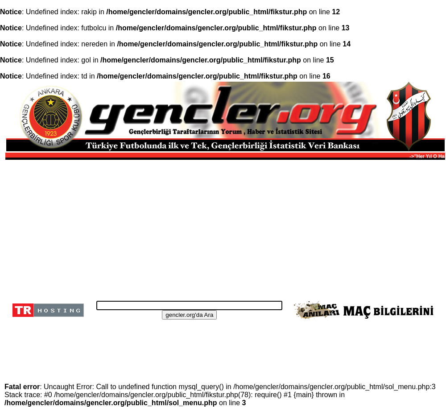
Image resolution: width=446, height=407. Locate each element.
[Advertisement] (223, 227)
